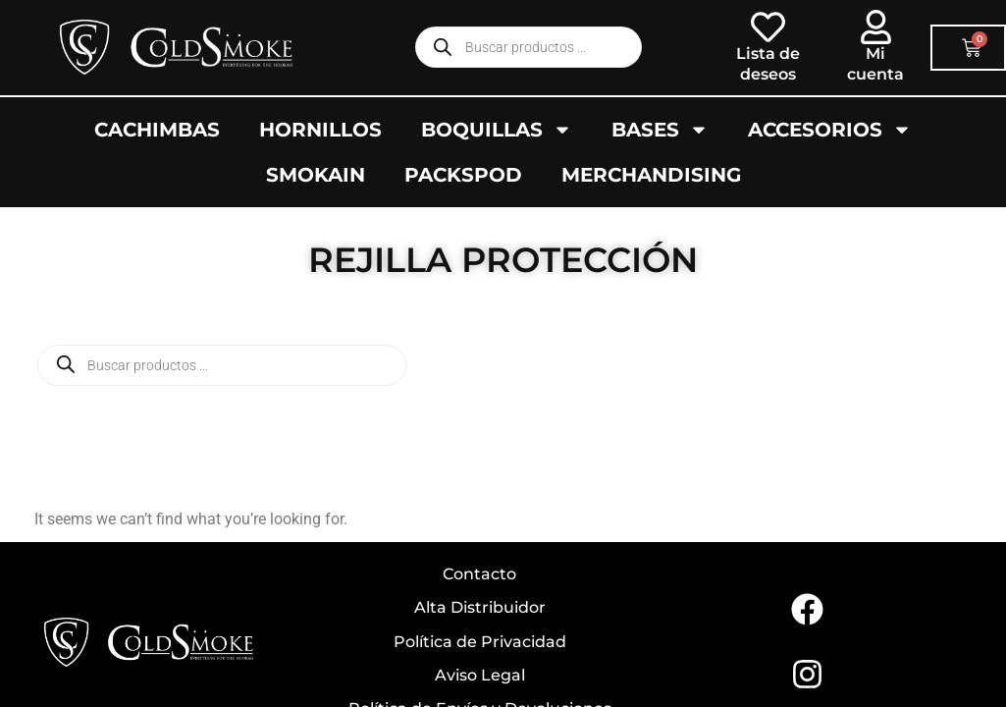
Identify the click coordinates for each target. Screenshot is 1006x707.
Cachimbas (157, 129)
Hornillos (320, 129)
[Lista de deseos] (768, 27)
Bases (660, 129)
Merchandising (651, 175)
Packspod (463, 175)
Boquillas (496, 129)
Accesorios (830, 129)
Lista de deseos (768, 63)
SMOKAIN (315, 175)
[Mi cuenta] (876, 27)
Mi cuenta (875, 63)
